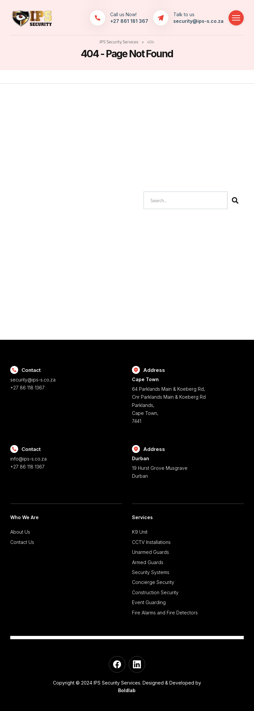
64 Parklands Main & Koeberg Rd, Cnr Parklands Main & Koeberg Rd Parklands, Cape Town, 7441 (188, 400)
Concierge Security (153, 582)
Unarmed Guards (150, 552)
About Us (20, 532)
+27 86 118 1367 (27, 387)
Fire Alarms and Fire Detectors (165, 612)
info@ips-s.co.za (28, 459)
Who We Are (24, 517)
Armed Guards (147, 562)
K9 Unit (140, 532)
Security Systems (150, 572)
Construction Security (155, 592)
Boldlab (127, 690)
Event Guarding (149, 602)
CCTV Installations (151, 542)
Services (142, 517)
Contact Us (22, 542)
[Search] (235, 200)
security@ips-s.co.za (33, 379)
